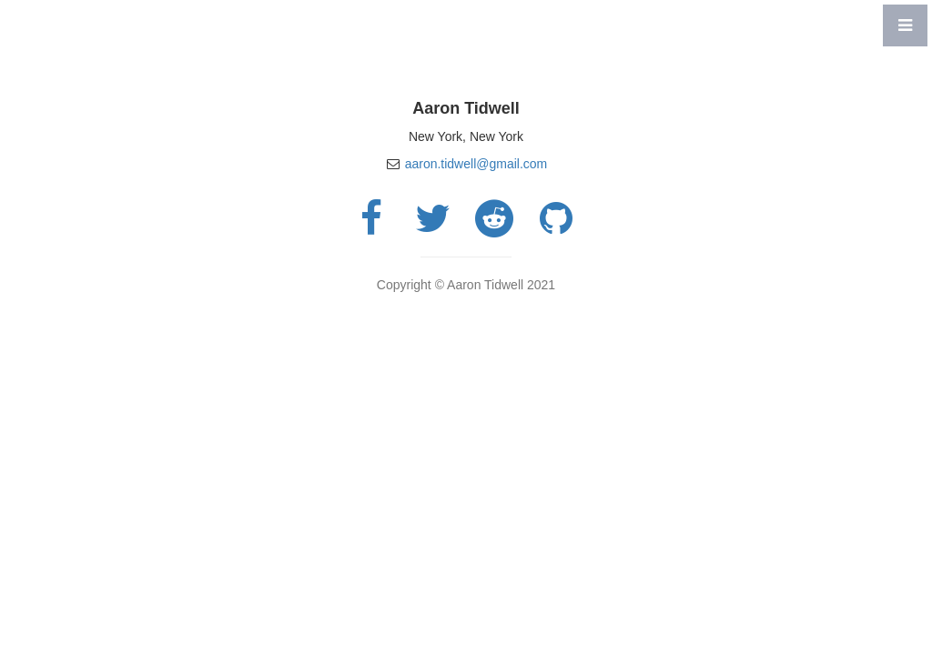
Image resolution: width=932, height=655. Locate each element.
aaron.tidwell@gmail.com (476, 163)
